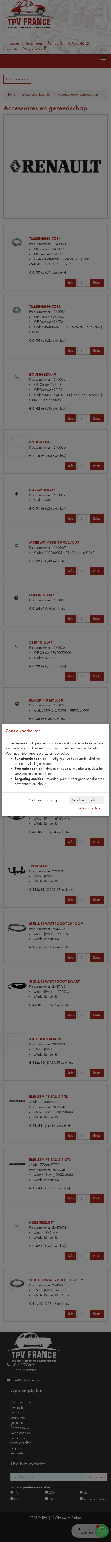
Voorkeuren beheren (86, 800)
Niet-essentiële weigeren (46, 800)
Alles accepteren (90, 808)
